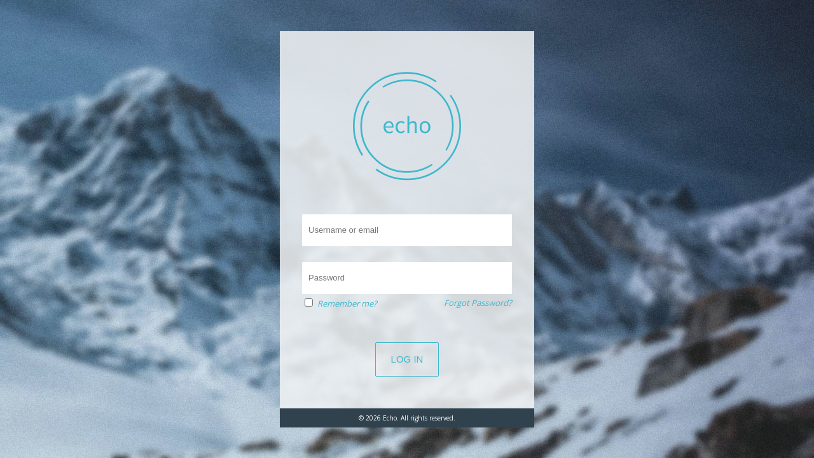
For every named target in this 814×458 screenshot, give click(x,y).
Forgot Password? (478, 303)
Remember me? (347, 303)
